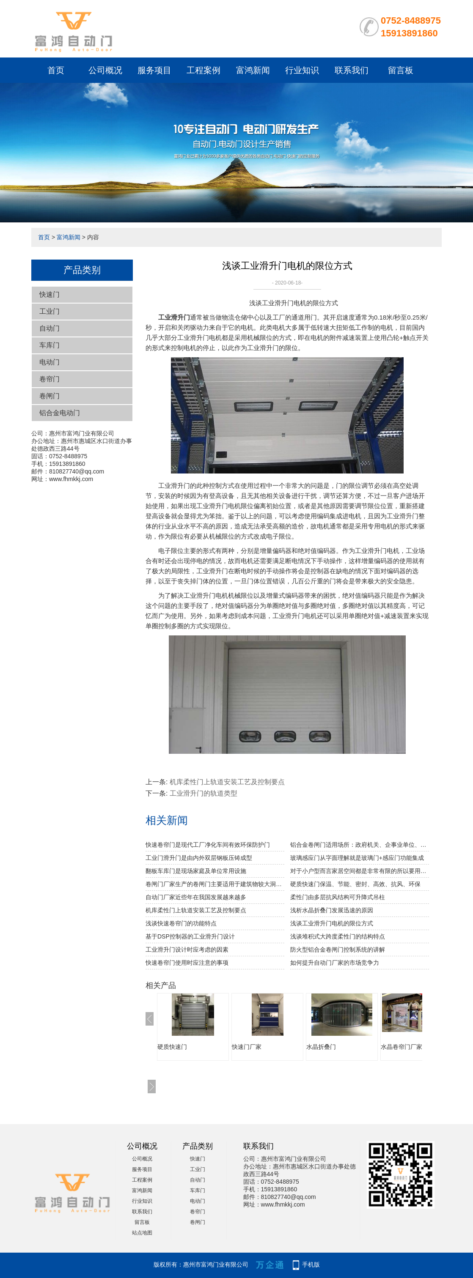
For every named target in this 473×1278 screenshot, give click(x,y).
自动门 (49, 328)
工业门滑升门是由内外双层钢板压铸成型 (199, 857)
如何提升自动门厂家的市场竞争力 (334, 962)
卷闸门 (49, 396)
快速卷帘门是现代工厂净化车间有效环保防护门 (208, 844)
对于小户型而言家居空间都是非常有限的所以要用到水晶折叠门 (359, 871)
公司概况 (105, 70)
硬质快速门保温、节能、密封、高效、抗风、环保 (355, 884)
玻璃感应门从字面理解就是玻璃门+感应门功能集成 (357, 857)
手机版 (311, 1264)
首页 (55, 70)
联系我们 (351, 70)
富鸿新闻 (253, 70)
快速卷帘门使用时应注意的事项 (187, 962)
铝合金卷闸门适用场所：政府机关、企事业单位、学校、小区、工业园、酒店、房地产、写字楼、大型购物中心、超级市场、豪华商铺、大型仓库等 (359, 844)
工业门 (49, 311)
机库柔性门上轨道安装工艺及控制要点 (227, 781)
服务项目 (154, 70)
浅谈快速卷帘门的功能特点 (181, 923)
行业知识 (302, 70)
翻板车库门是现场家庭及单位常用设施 (196, 871)
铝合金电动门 (59, 412)
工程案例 (203, 70)
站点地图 (142, 1233)
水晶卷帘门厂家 (401, 1046)
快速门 (49, 294)
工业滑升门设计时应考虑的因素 (187, 949)
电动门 (49, 362)
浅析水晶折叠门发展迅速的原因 (331, 910)
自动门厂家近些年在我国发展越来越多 (196, 897)
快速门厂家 (246, 1046)
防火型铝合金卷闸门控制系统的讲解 (337, 949)
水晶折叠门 (321, 1046)
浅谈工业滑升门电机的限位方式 (331, 923)
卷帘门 (49, 379)
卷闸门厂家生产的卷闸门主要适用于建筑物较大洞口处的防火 (215, 884)
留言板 (400, 70)
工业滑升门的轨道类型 (203, 793)
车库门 (49, 345)
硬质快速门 (172, 1046)
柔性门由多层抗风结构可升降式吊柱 (337, 897)
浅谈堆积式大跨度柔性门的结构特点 (337, 936)
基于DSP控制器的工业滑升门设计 (190, 936)
